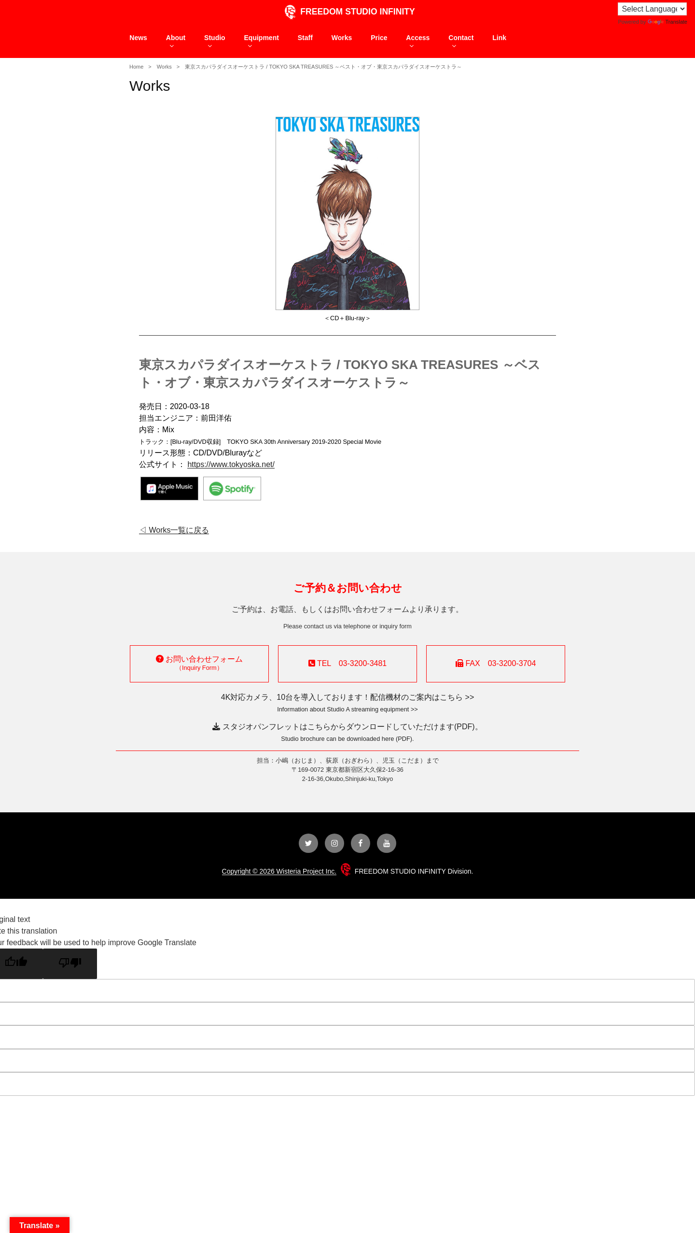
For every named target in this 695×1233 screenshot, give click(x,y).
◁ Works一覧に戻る (174, 530)
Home (136, 67)
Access (418, 41)
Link (499, 38)
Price (379, 38)
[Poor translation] (70, 964)
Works (342, 38)
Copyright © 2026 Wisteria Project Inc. (279, 871)
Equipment (261, 41)
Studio (214, 41)
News (138, 38)
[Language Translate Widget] (652, 8)
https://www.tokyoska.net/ (231, 464)
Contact (460, 41)
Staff (305, 38)
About (175, 41)
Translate (667, 22)
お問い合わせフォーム (199, 663)
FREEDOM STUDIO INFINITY (347, 11)
